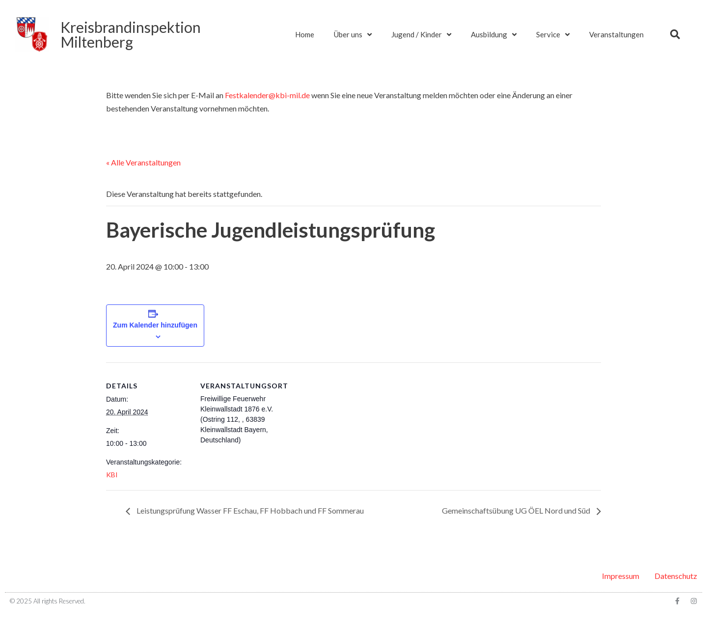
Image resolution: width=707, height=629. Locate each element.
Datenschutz (675, 575)
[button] (675, 34)
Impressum (620, 575)
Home (304, 34)
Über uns (353, 34)
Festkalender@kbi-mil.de (267, 95)
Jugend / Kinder (421, 34)
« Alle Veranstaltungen (143, 162)
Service (553, 34)
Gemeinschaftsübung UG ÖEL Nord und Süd (517, 510)
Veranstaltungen (616, 34)
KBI (112, 474)
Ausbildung (494, 34)
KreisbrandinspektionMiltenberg (130, 34)
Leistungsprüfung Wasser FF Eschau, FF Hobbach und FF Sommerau (249, 510)
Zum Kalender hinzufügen (155, 325)
